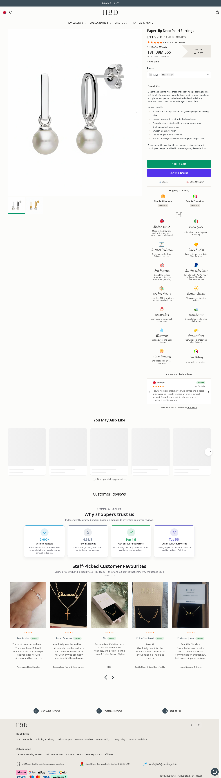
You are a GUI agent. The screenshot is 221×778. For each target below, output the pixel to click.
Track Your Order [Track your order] (25, 739)
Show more (171, 400)
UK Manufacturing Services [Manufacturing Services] (29, 754)
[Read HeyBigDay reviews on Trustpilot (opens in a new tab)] (109, 711)
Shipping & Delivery (45, 739)
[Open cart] (217, 12)
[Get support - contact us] (215, 772)
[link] (166, 42)
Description (154, 86)
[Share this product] (163, 182)
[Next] (208, 452)
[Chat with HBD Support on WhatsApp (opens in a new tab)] (199, 725)
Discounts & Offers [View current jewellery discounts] (84, 739)
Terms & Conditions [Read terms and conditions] (138, 739)
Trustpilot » (192, 407)
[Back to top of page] (171, 711)
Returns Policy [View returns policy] (103, 739)
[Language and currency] (4, 12)
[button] (11, 12)
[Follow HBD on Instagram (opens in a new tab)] (192, 725)
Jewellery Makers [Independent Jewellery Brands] (94, 754)
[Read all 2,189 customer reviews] (46, 711)
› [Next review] (208, 391)
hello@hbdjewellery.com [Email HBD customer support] (163, 763)
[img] (28, 632)
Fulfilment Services (54, 754)
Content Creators (74, 754)
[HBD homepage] (21, 725)
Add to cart (179, 163)
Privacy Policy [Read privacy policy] (119, 739)
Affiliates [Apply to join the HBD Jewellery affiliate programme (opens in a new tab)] (109, 754)
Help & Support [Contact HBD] (65, 739)
